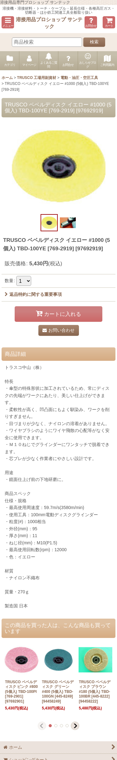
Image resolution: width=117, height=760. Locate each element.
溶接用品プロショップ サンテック (49, 23)
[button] (8, 22)
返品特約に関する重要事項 (33, 294)
